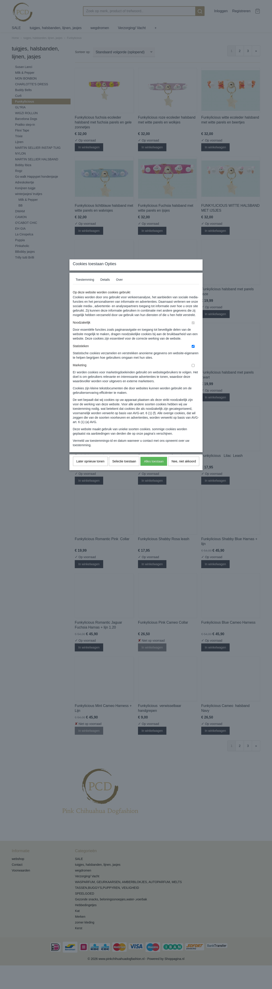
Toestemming (85, 288)
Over (119, 288)
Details (105, 288)
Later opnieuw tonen (90, 470)
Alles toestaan (154, 470)
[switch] (193, 331)
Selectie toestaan (124, 470)
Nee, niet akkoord (183, 470)
